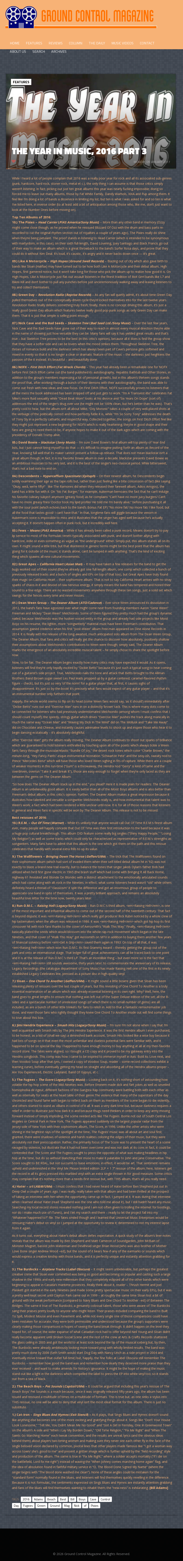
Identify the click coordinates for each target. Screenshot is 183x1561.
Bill (72, 1499)
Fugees (28, 1505)
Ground (55, 1505)
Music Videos (122, 43)
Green (41, 1505)
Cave (93, 1499)
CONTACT (147, 43)
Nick (76, 1505)
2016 (26, 1499)
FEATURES (34, 43)
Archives (59, 51)
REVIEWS (56, 43)
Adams (38, 1499)
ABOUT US (18, 51)
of (85, 1505)
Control (105, 1499)
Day (16, 1505)
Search (38, 51)
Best (63, 1499)
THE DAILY (97, 43)
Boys (82, 1499)
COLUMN (75, 43)
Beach (51, 1499)
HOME (14, 43)
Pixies (95, 1505)
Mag (67, 1505)
